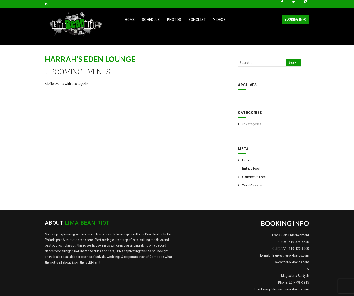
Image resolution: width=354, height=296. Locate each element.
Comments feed (254, 177)
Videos (219, 20)
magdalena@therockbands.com (286, 289)
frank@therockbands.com (290, 255)
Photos (174, 20)
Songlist (197, 20)
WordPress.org (252, 185)
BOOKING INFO (295, 19)
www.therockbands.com (292, 262)
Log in (246, 160)
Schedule (151, 20)
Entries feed (251, 168)
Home (130, 20)
